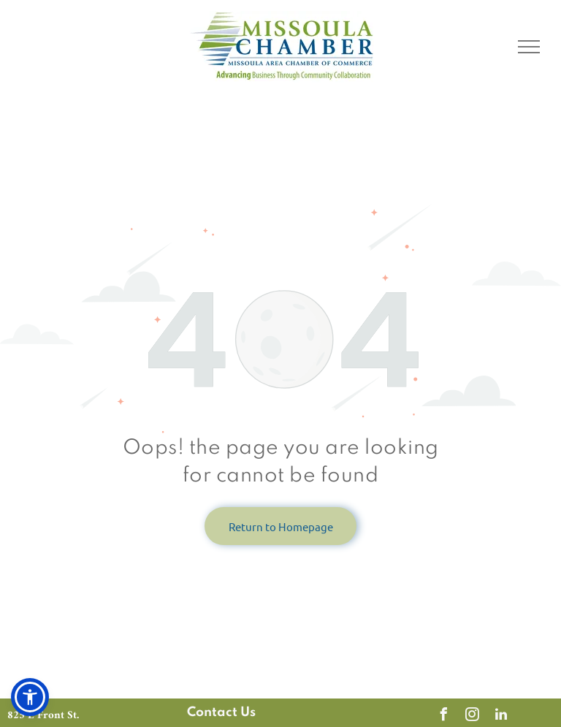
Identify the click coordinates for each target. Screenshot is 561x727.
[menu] (529, 47)
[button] (30, 697)
